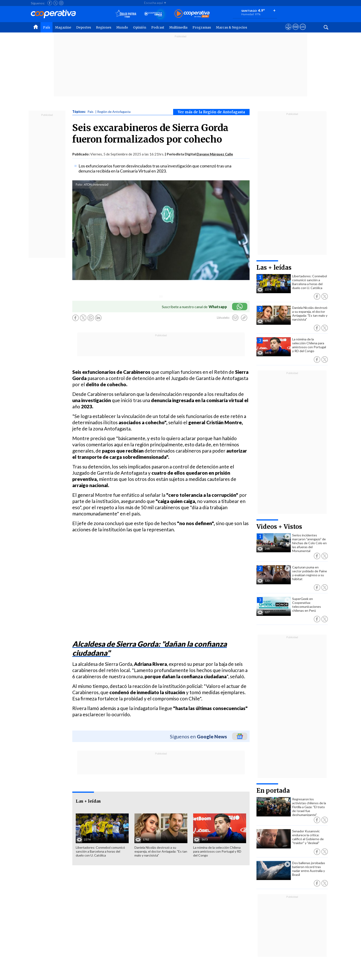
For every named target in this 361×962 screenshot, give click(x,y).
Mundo (122, 27)
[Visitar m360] (295, 31)
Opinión (139, 27)
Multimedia (178, 27)
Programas (201, 27)
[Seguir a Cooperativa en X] (55, 3)
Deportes (83, 27)
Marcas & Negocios (231, 27)
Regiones (103, 27)
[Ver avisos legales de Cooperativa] (288, 31)
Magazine (63, 27)
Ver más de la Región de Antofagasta (211, 112)
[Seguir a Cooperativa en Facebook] (49, 3)
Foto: (79, 184)
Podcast (157, 27)
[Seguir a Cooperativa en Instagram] (61, 3)
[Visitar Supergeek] (303, 31)
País (46, 27)
